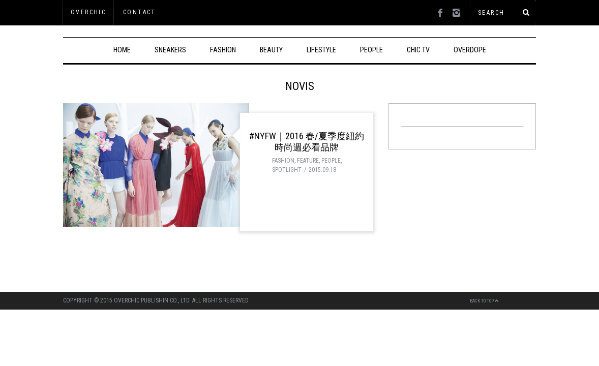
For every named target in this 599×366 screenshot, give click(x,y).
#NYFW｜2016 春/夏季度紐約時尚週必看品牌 (306, 142)
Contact (139, 12)
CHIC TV (418, 50)
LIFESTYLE (321, 50)
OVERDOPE (470, 50)
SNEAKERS (170, 50)
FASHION (223, 50)
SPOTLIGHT (287, 169)
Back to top (484, 300)
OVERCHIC (88, 12)
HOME (122, 50)
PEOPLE (371, 50)
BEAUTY (271, 50)
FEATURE (308, 160)
